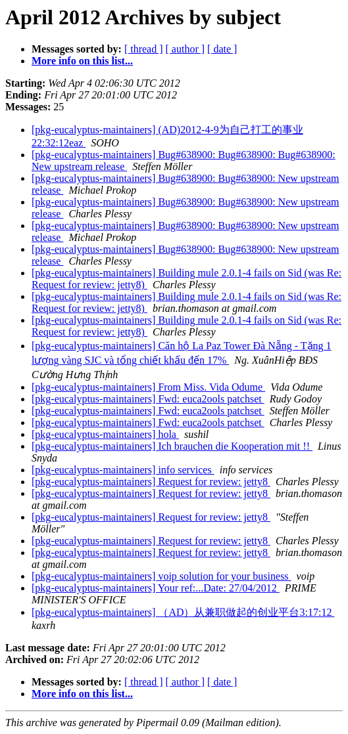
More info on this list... (82, 60)
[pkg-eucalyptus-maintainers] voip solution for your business (161, 576)
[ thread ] (143, 48)
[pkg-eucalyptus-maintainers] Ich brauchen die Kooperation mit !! (172, 446)
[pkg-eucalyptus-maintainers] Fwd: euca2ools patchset (148, 398)
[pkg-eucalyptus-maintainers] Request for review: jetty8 (151, 481)
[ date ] (222, 48)
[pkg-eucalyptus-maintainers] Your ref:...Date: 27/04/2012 (156, 588)
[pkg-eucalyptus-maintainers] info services (123, 469)
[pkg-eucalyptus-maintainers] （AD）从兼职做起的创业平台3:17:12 (183, 612)
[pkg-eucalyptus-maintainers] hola (105, 434)
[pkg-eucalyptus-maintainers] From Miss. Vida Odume (148, 387)
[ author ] (185, 48)
